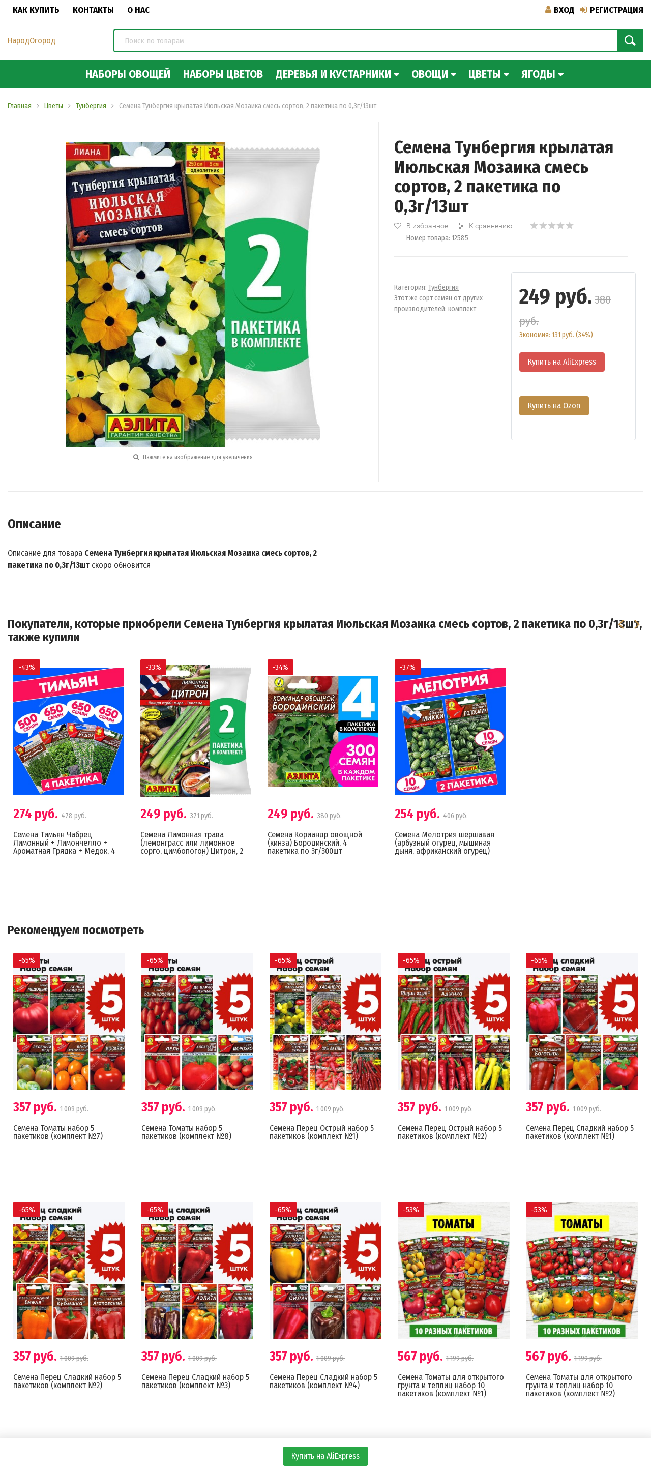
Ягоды (538, 74)
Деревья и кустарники (333, 74)
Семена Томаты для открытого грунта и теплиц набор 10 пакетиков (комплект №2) (579, 1385)
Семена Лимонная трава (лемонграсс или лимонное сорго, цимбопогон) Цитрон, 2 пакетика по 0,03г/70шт (191, 847)
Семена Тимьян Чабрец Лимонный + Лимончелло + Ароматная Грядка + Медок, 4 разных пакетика (64, 847)
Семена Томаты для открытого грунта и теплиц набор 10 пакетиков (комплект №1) (451, 1385)
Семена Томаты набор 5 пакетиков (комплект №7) (58, 1132)
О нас (138, 10)
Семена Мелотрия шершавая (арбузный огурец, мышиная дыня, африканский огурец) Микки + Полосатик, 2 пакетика (448, 847)
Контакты (93, 10)
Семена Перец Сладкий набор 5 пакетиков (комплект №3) (195, 1381)
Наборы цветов (223, 74)
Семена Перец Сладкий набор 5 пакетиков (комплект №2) (67, 1381)
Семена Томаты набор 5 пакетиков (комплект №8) (186, 1132)
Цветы (484, 74)
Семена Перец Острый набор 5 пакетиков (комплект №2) (450, 1132)
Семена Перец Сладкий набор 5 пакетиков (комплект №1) (580, 1132)
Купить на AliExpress (562, 362)
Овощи (429, 74)
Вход (560, 10)
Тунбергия (443, 287)
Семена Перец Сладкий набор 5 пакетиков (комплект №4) (323, 1381)
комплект (462, 309)
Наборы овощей (127, 74)
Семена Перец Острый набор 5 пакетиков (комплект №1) (322, 1132)
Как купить (36, 10)
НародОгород (31, 40)
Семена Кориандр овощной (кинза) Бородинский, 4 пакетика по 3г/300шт (315, 843)
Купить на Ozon (554, 405)
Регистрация (611, 10)
